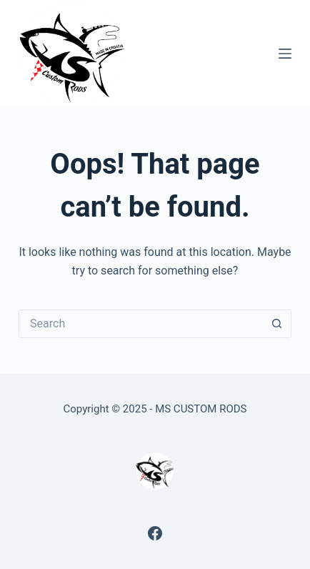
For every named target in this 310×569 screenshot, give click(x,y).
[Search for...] (141, 324)
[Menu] (285, 53)
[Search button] (277, 324)
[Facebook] (155, 533)
